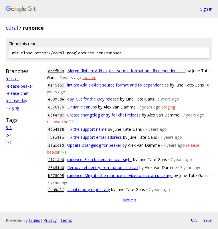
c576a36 (56, 107)
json (207, 220)
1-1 (9, 142)
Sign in (206, 9)
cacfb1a (56, 71)
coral (12, 27)
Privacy (50, 220)
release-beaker (19, 86)
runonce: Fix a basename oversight (99, 159)
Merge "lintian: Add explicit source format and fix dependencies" (126, 70)
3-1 (9, 127)
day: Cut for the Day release (93, 99)
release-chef (17, 93)
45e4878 (56, 129)
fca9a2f (56, 189)
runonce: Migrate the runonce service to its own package (120, 175)
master (12, 78)
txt (194, 220)
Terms (66, 220)
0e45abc (56, 85)
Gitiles (34, 220)
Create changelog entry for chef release (104, 115)
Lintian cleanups (82, 107)
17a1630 (56, 145)
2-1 (9, 135)
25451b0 (56, 167)
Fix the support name (87, 129)
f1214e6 (56, 159)
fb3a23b (56, 137)
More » (129, 199)
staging (12, 108)
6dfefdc (56, 115)
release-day (16, 100)
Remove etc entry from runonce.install (102, 167)
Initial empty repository (88, 189)
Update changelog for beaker (94, 145)
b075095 (56, 175)
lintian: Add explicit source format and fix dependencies (118, 85)
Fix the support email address (94, 137)
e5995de (56, 99)
